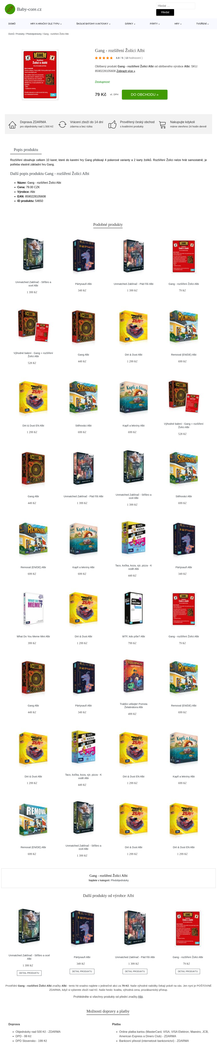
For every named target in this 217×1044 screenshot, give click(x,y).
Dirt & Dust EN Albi (33, 425)
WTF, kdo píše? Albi (133, 636)
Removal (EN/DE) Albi (183, 354)
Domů (12, 23)
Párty (154, 23)
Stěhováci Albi (83, 425)
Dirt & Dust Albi (133, 354)
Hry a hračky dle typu (44, 23)
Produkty (20, 34)
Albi (140, 996)
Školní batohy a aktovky (92, 23)
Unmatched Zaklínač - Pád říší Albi (133, 283)
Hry (176, 23)
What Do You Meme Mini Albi (33, 636)
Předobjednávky (33, 34)
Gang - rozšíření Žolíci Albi (184, 283)
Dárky (129, 23)
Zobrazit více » (126, 71)
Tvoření (201, 23)
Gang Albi (83, 354)
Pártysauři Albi (83, 283)
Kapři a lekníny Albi (133, 425)
